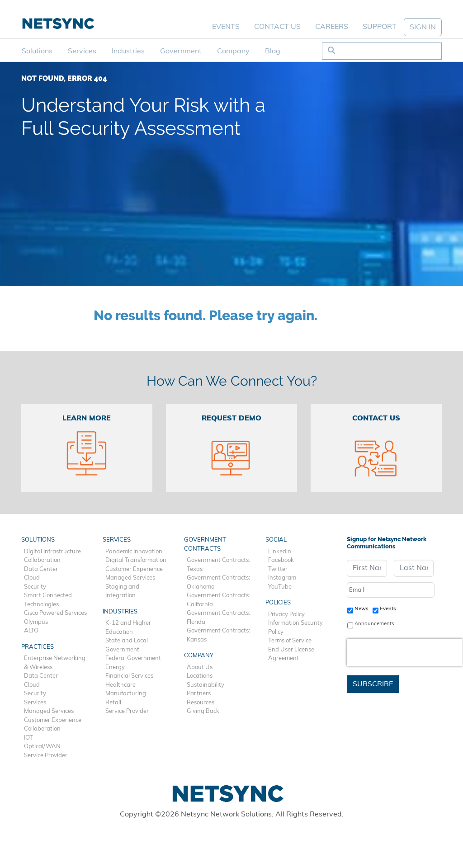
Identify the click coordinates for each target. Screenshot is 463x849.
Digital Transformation (135, 560)
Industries (128, 51)
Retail (113, 703)
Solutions (37, 51)
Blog (272, 51)
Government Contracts (205, 544)
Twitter (278, 569)
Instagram (282, 578)
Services (82, 51)
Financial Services (129, 676)
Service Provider (45, 756)
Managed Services (49, 711)
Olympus (36, 622)
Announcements (374, 624)
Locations (200, 676)
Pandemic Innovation (133, 552)
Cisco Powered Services (55, 613)
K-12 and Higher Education (128, 627)
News (361, 609)
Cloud (32, 578)
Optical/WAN (42, 747)
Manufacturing (125, 694)
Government (181, 51)
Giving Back (203, 711)
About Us (200, 667)
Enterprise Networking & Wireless (54, 663)
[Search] (391, 51)
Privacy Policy (286, 615)
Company (233, 51)
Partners (199, 694)
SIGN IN (423, 27)
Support (380, 27)
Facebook (281, 560)
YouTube (280, 587)
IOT (28, 738)
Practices (37, 647)
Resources (200, 703)
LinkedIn (279, 552)
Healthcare (120, 685)
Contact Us (277, 27)
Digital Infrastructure (52, 552)
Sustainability (205, 685)
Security (35, 587)
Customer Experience (52, 720)
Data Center (41, 569)
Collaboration (42, 560)
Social (276, 540)
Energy (115, 667)
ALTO (31, 631)
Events (226, 27)
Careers (331, 27)
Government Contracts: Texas (218, 564)
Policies (278, 603)
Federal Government (133, 658)
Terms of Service (290, 641)
